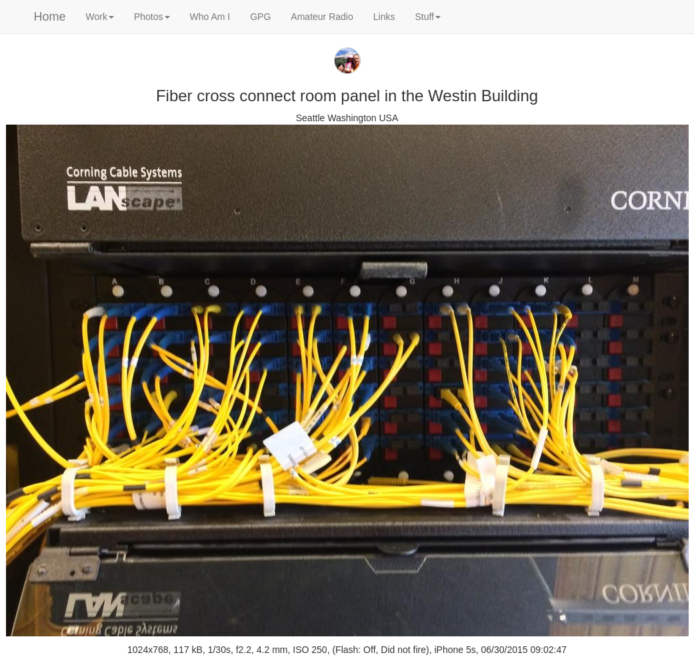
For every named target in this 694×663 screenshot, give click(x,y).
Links (384, 16)
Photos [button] (152, 16)
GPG (260, 16)
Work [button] (100, 16)
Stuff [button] (428, 16)
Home (50, 16)
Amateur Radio (322, 16)
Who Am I (210, 16)
